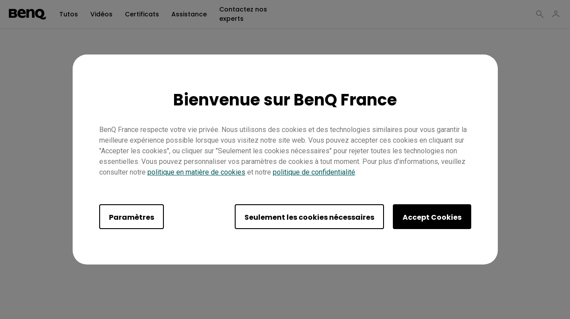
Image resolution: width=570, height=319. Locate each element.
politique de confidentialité (314, 172)
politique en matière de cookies (196, 172)
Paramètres (131, 217)
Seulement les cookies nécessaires (309, 217)
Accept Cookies (432, 217)
